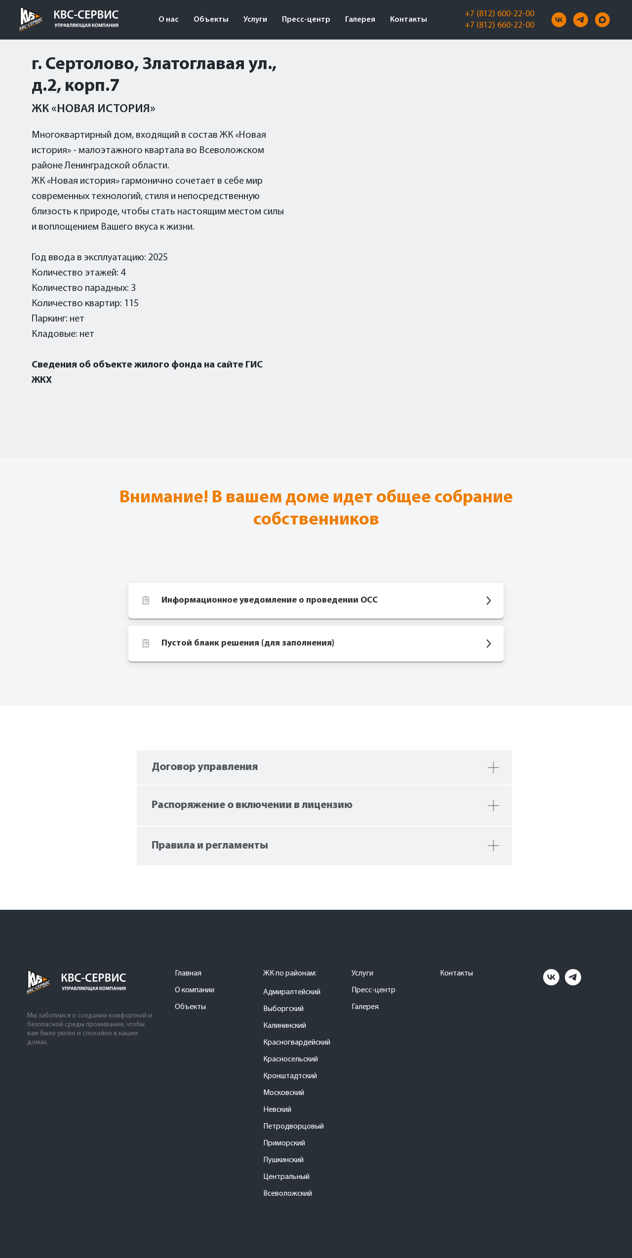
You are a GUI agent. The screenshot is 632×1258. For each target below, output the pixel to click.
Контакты (408, 20)
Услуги (255, 20)
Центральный (286, 1177)
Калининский (284, 1026)
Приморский (284, 1143)
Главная (188, 973)
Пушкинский (283, 1160)
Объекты (211, 20)
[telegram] (580, 19)
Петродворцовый (293, 1127)
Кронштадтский (290, 1076)
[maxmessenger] (602, 19)
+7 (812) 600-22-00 (499, 14)
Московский (283, 1093)
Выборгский (283, 1009)
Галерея (360, 20)
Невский (277, 1110)
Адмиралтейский (291, 992)
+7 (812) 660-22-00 (499, 25)
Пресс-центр (306, 20)
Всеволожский (287, 1194)
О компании (194, 990)
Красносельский (290, 1059)
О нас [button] (168, 20)
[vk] (559, 19)
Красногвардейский (296, 1043)
